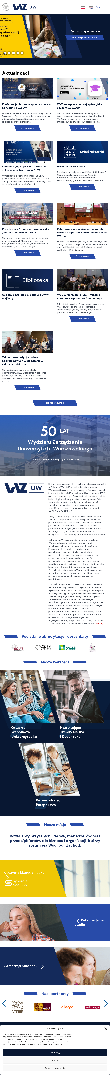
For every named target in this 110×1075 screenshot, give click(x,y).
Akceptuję (55, 1052)
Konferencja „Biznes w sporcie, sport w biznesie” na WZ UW (26, 106)
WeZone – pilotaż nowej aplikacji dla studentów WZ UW (79, 106)
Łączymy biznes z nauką (24, 872)
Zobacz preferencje (55, 1068)
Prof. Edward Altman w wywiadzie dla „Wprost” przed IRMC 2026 (25, 230)
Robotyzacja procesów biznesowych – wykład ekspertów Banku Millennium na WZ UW (82, 232)
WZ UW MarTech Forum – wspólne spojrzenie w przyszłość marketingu (79, 296)
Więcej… (100, 623)
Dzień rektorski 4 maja (71, 166)
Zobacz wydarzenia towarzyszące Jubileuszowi (55, 459)
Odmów (55, 1060)
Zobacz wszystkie (55, 402)
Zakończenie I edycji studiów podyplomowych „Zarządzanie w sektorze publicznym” (22, 361)
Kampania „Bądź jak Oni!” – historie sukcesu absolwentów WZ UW (24, 168)
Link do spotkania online (84, 37)
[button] (105, 1028)
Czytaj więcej (27, 128)
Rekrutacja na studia (89, 922)
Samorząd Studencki (24, 966)
